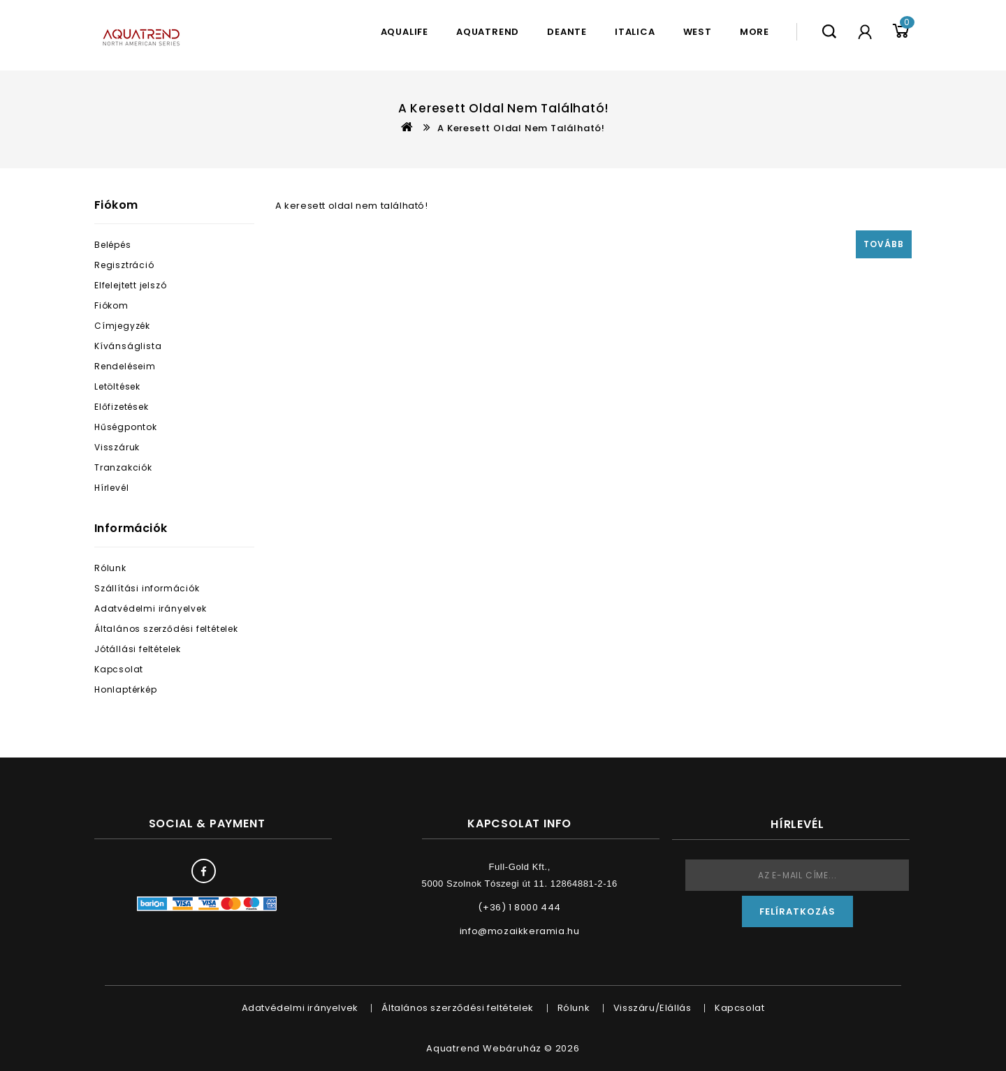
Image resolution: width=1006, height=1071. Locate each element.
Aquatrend (487, 31)
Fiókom (111, 305)
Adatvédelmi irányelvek (150, 608)
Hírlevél (111, 488)
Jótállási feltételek (137, 649)
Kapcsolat (118, 669)
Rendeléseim (125, 366)
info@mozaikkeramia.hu (520, 931)
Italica (635, 31)
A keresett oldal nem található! (521, 128)
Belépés (112, 245)
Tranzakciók (123, 467)
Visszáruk (117, 447)
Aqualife (404, 31)
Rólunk (110, 568)
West (697, 31)
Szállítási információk (147, 588)
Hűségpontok (125, 427)
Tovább (883, 244)
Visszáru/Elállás (652, 1007)
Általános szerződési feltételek (166, 629)
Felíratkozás (797, 911)
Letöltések (117, 386)
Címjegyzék (122, 326)
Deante (567, 31)
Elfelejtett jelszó (130, 285)
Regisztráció (124, 265)
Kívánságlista (127, 346)
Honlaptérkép (125, 689)
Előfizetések (121, 407)
